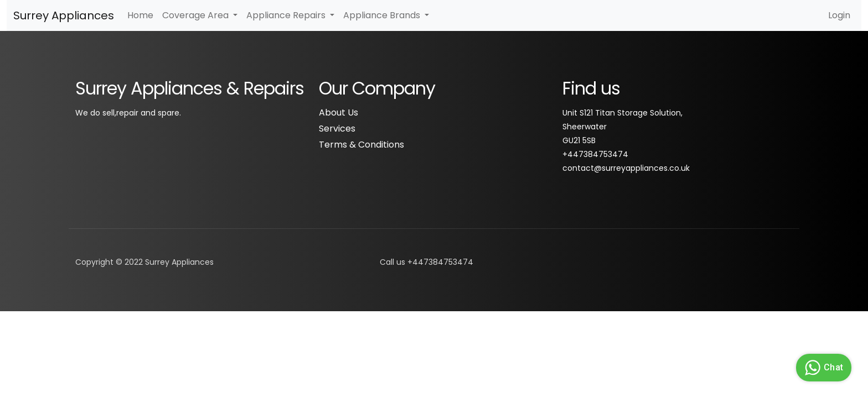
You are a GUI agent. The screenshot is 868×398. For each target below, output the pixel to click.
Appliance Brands (382, 15)
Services (337, 128)
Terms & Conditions (361, 144)
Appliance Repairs (287, 15)
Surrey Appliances (63, 15)
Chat (822, 368)
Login (839, 15)
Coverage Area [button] (196, 15)
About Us (338, 112)
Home (140, 15)
